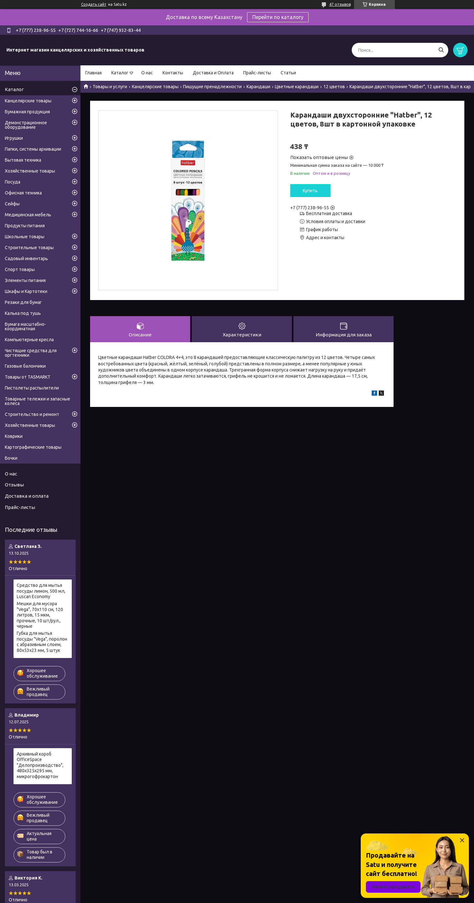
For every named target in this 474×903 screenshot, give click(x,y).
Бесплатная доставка (329, 213)
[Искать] (441, 50)
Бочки (11, 458)
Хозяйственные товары (30, 171)
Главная (93, 72)
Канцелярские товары (155, 86)
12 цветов (334, 86)
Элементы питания (25, 280)
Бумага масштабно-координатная (25, 326)
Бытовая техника (23, 160)
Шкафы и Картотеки (26, 291)
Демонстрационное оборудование (26, 125)
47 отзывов (340, 4)
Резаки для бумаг (23, 302)
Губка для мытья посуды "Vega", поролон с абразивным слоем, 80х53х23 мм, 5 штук (42, 642)
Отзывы (14, 484)
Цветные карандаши (297, 86)
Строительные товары (29, 247)
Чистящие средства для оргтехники (31, 353)
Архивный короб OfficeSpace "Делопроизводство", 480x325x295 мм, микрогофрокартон (40, 765)
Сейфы (12, 203)
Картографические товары (33, 447)
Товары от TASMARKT (28, 377)
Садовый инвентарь (26, 258)
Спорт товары (20, 269)
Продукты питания (25, 225)
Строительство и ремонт (32, 414)
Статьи (288, 72)
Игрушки (14, 138)
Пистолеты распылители (32, 387)
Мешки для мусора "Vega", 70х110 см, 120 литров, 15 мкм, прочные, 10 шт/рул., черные (40, 615)
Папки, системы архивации (33, 149)
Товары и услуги (110, 86)
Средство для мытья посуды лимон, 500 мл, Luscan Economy (41, 591)
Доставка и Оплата (213, 72)
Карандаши (258, 86)
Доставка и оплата (27, 496)
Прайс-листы (257, 72)
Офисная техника (23, 192)
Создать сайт (94, 4)
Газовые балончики (25, 366)
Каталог (119, 72)
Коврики (14, 436)
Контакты (173, 72)
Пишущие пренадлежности (212, 86)
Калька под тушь (23, 313)
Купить (310, 190)
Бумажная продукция (27, 111)
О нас (147, 72)
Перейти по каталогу (277, 17)
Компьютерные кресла (29, 339)
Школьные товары (24, 236)
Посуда (12, 181)
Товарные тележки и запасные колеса (37, 401)
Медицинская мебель (28, 214)
